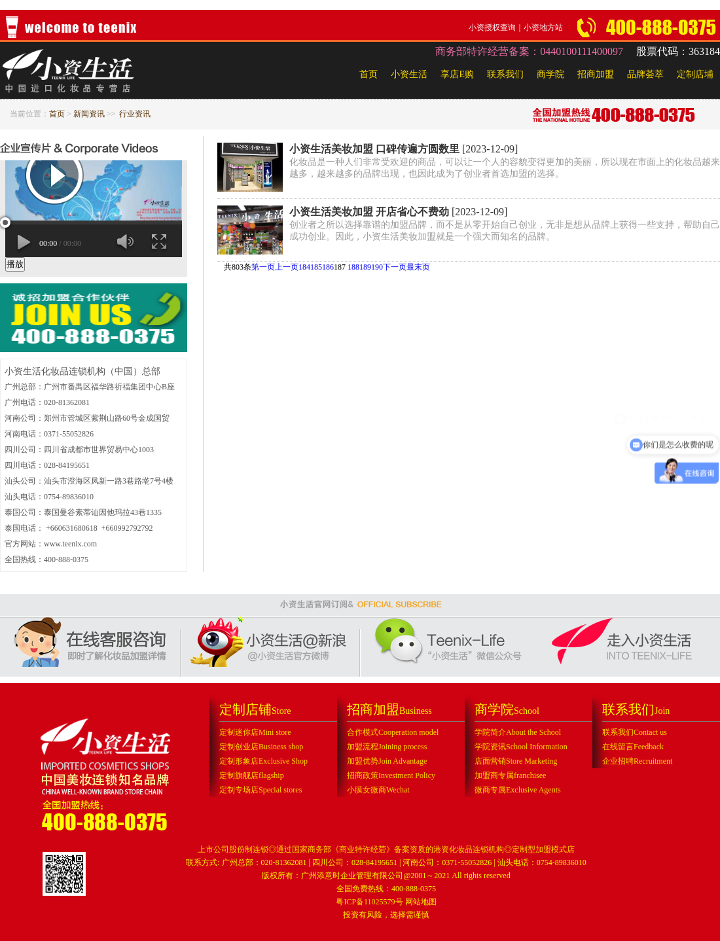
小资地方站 (543, 27)
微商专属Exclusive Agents (518, 789)
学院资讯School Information (521, 746)
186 (328, 267)
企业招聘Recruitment (637, 761)
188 (353, 267)
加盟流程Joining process (387, 746)
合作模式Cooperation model (393, 732)
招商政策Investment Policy (391, 775)
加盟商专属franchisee (510, 775)
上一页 (286, 267)
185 (316, 267)
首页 (368, 74)
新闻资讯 (89, 113)
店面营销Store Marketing (516, 761)
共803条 (237, 267)
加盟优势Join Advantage (387, 761)
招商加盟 (595, 74)
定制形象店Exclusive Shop (263, 761)
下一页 (394, 267)
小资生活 (409, 74)
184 (304, 267)
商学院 (550, 74)
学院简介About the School (518, 732)
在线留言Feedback (633, 746)
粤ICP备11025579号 (369, 901)
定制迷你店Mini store (255, 732)
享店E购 (457, 74)
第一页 (263, 267)
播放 (15, 264)
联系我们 (505, 74)
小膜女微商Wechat (378, 789)
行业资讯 (135, 113)
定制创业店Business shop (261, 746)
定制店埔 (695, 74)
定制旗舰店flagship (251, 775)
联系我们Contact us (634, 732)
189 (365, 267)
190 (377, 267)
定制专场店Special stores (260, 789)
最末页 (418, 267)
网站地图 (421, 901)
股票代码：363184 (678, 51)
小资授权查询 (492, 27)
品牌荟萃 (645, 74)
